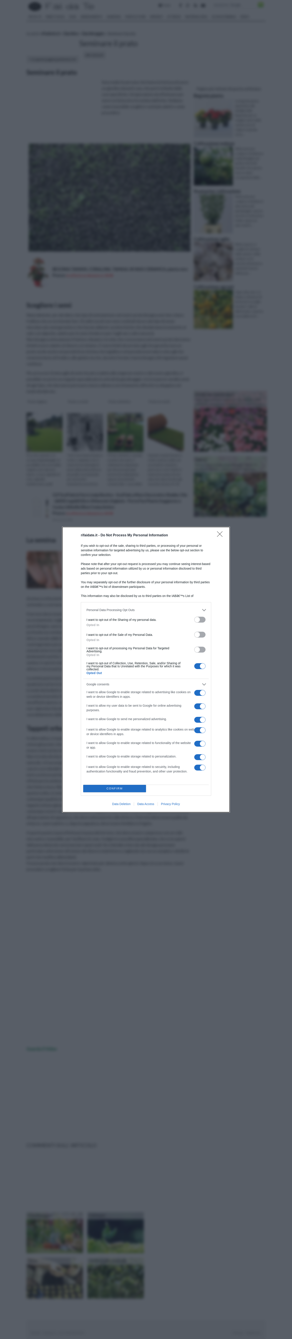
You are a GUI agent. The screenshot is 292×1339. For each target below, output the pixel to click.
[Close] (221, 535)
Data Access (145, 804)
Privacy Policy (170, 804)
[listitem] (146, 610)
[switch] (200, 620)
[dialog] (146, 669)
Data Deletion (121, 804)
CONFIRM (114, 788)
